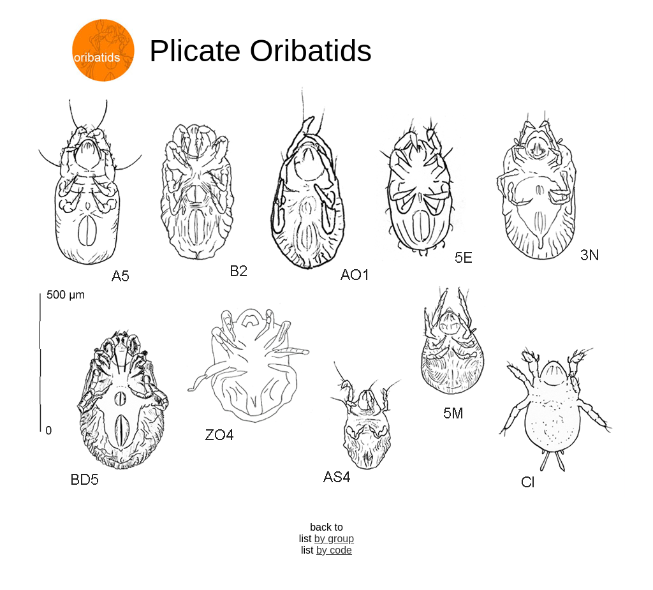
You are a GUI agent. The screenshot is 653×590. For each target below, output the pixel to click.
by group (334, 538)
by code (334, 550)
